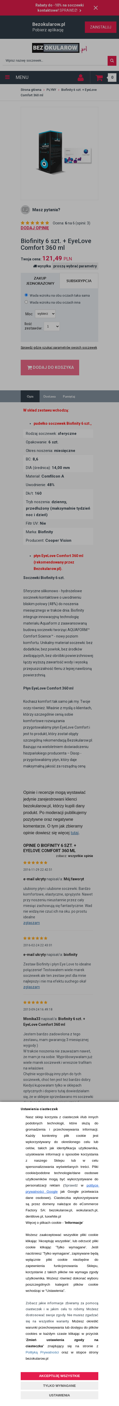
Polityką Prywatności (42, 1352)
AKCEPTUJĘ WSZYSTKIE (59, 1376)
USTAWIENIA (59, 1395)
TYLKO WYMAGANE (59, 1386)
